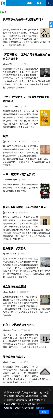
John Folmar (10, 362)
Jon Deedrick (10, 292)
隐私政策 (40, 408)
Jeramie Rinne (10, 330)
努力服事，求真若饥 (14, 248)
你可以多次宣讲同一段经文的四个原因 (24, 207)
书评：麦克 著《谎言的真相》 (20, 174)
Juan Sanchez (10, 254)
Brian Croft (9, 142)
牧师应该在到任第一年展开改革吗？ (23, 19)
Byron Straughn (11, 180)
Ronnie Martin (20, 142)
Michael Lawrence (12, 107)
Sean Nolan (9, 213)
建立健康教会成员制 (14, 286)
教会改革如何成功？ (14, 356)
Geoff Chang (10, 64)
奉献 (29, 3)
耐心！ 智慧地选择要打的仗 (18, 324)
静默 (5, 136)
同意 (44, 412)
